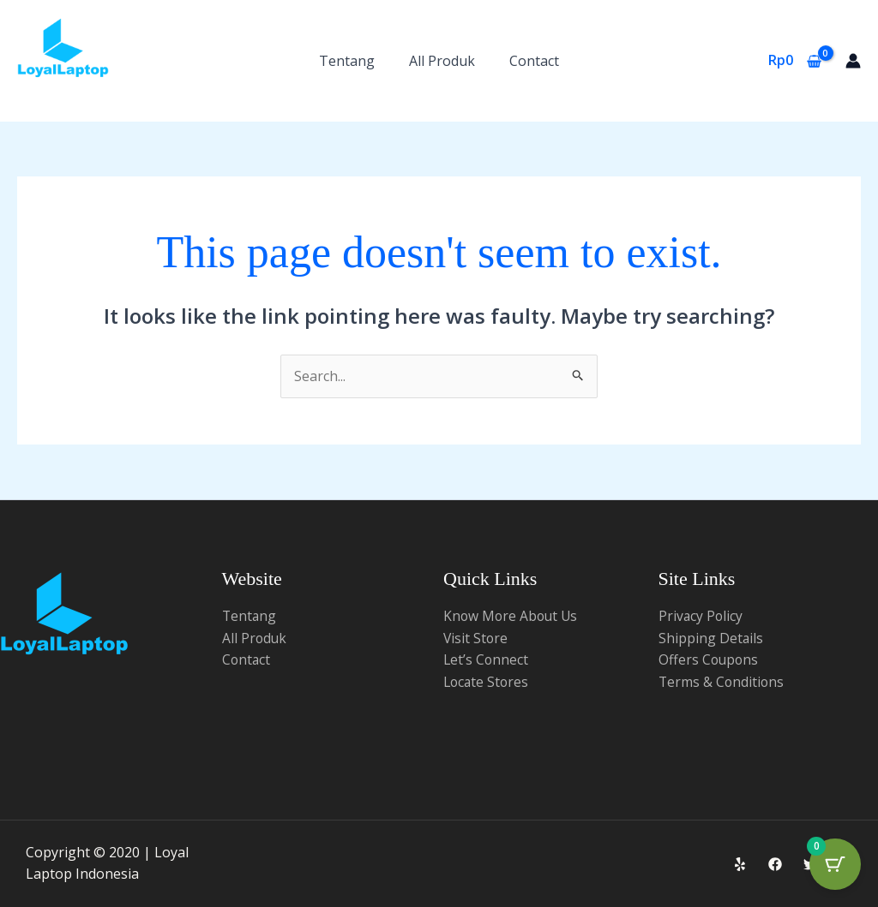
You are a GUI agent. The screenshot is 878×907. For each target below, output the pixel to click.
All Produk (442, 60)
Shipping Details (711, 638)
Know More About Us (512, 615)
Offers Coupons (709, 659)
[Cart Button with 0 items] (835, 864)
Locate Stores (487, 681)
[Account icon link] (853, 61)
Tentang (347, 60)
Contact (534, 60)
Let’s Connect (486, 659)
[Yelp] (740, 864)
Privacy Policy (701, 615)
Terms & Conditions (722, 681)
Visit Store (476, 638)
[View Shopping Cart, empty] (794, 61)
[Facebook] (775, 864)
